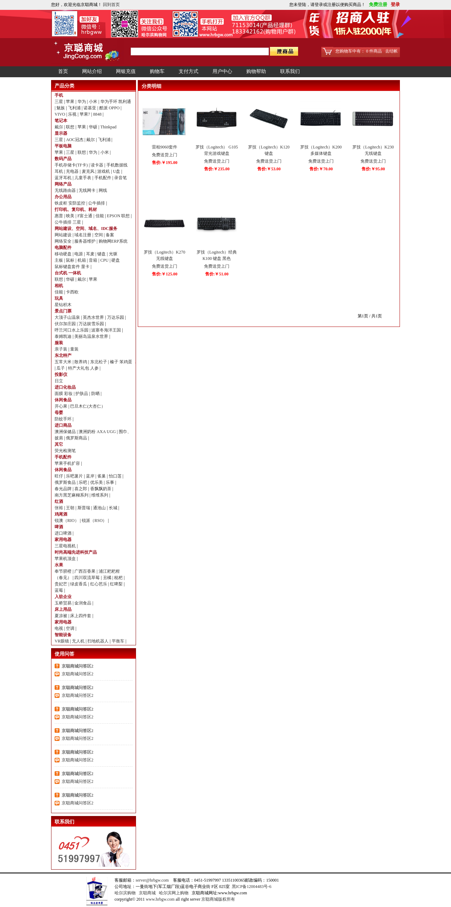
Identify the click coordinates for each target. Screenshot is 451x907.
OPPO (115, 107)
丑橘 (107, 577)
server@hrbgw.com (152, 880)
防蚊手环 (64, 418)
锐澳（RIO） (67, 520)
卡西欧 (72, 292)
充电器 (73, 171)
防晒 (96, 393)
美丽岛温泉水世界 (91, 336)
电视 (59, 628)
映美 (70, 215)
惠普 (59, 215)
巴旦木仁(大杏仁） (87, 406)
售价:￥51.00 (217, 274)
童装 (74, 349)
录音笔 (120, 177)
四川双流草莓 (87, 577)
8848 (98, 114)
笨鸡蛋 (125, 361)
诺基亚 (90, 107)
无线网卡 (88, 190)
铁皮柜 (61, 203)
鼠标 (70, 260)
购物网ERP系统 (113, 241)
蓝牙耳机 (64, 177)
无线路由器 (66, 190)
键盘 (102, 253)
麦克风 (88, 171)
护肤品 (82, 393)
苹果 (70, 101)
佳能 (100, 215)
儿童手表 (83, 177)
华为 (82, 101)
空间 (99, 234)
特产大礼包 (79, 368)
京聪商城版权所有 (218, 899)
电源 (79, 253)
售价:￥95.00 (373, 168)
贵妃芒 (61, 584)
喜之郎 (81, 488)
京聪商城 (147, 892)
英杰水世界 (94, 317)
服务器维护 (85, 241)
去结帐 (391, 51)
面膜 (59, 393)
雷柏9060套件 (164, 147)
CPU (105, 260)
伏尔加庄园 (66, 323)
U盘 (117, 171)
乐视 (73, 114)
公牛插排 (97, 203)
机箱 (82, 260)
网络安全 (64, 241)
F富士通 (86, 215)
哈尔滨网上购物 (174, 892)
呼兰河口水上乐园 (72, 330)
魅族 (61, 107)
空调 (70, 628)
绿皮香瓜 (79, 584)
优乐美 (97, 482)
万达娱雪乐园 (92, 323)
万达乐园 (116, 317)
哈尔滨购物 (125, 892)
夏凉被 (61, 615)
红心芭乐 (99, 584)
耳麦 (90, 253)
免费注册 (377, 4)
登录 (394, 4)
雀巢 (102, 476)
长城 (113, 507)
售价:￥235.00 (217, 168)
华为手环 (109, 101)
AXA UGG (107, 431)
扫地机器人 (98, 641)
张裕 (59, 507)
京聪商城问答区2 (77, 666)
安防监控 (77, 203)
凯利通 (124, 101)
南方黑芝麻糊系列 (72, 495)
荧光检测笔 (65, 450)
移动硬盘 (64, 253)
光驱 (113, 253)
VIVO (60, 114)
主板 (59, 260)
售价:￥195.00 (165, 162)
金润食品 (83, 603)
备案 (110, 234)
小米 (93, 101)
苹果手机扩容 (68, 463)
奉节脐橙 (64, 571)
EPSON (114, 215)
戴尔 (59, 126)
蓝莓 (59, 590)
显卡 (86, 266)
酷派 (104, 107)
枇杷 (119, 577)
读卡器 (97, 165)
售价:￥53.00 (269, 168)
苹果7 (85, 114)
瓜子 (61, 368)
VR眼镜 (62, 641)
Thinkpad (108, 126)
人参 (95, 368)
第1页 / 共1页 (370, 316)
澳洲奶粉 (88, 431)
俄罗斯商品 (77, 438)
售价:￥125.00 (165, 274)
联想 (70, 126)
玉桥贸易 (64, 603)
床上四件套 (81, 615)
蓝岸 (90, 476)
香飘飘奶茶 (101, 488)
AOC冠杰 (75, 139)
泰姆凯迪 (64, 336)
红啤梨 (117, 584)
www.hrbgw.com (160, 899)
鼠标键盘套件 (68, 266)
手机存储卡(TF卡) (72, 165)
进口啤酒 (64, 533)
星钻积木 (63, 304)
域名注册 (83, 234)
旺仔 (59, 476)
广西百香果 (85, 571)
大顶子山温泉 (68, 317)
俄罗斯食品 (66, 482)
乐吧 (83, 482)
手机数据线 (117, 165)
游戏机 (104, 171)
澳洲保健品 (66, 431)
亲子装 (61, 349)
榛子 (114, 361)
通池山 (100, 507)
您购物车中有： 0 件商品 (358, 51)
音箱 (93, 260)
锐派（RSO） (95, 520)
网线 (103, 190)
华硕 (93, 126)
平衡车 (118, 641)
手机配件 (103, 177)
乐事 (110, 482)
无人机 (79, 641)
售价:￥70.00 (321, 168)
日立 (59, 380)
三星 (59, 101)
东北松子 (99, 361)
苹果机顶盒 (66, 558)
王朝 (70, 507)
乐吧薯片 (75, 476)
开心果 (61, 406)
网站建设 (64, 234)
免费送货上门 (164, 154)
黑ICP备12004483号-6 (252, 886)
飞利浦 (75, 107)
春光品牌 (64, 488)
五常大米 (64, 361)
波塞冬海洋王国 (106, 330)
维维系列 (100, 495)
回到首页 (111, 4)
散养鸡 (81, 361)
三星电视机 (66, 545)
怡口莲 (116, 476)
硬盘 (115, 260)
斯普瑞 (84, 507)
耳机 (59, 171)
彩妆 (69, 393)
